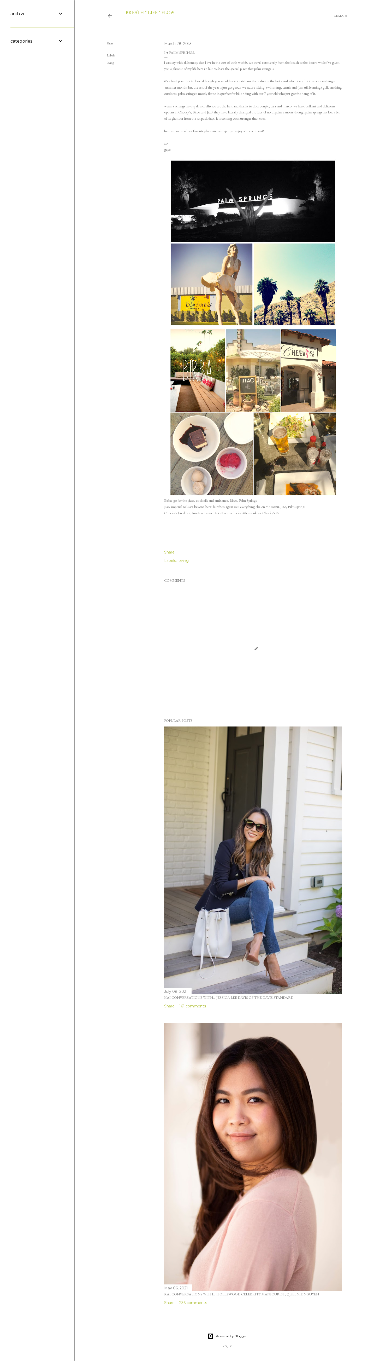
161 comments (192, 1006)
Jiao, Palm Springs (293, 506)
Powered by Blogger (227, 1336)
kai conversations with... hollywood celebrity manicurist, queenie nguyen (241, 1294)
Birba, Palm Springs (243, 500)
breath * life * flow (150, 12)
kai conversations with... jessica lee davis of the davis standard (228, 997)
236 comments (193, 1302)
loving (110, 63)
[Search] (340, 15)
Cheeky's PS (270, 513)
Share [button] (110, 43)
